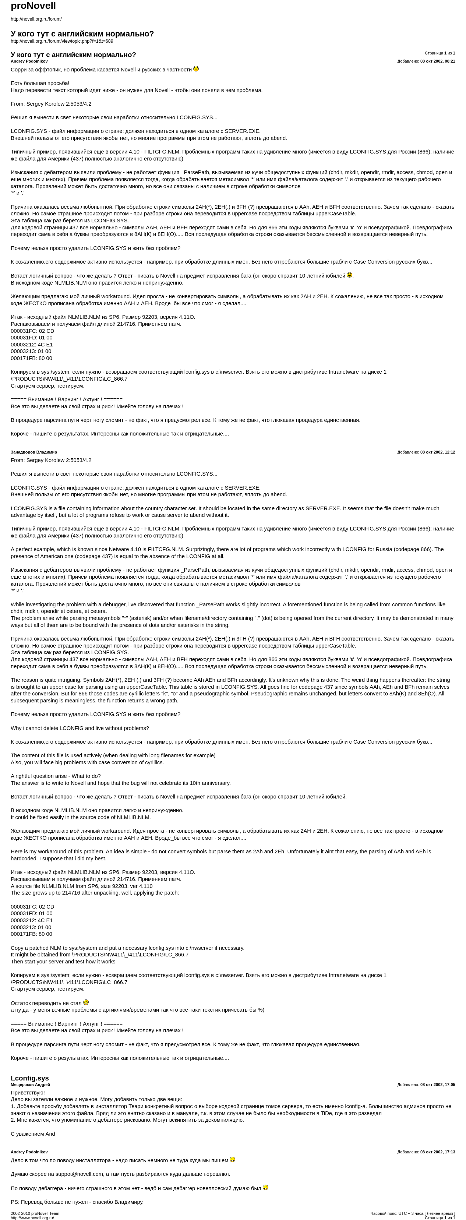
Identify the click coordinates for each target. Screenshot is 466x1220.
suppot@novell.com (79, 1174)
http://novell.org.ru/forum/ (36, 19)
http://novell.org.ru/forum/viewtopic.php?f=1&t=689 (62, 41)
